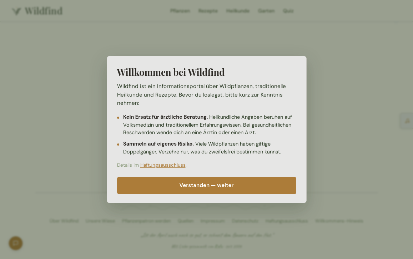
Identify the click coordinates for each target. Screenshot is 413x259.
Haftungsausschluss (163, 165)
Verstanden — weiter (207, 185)
